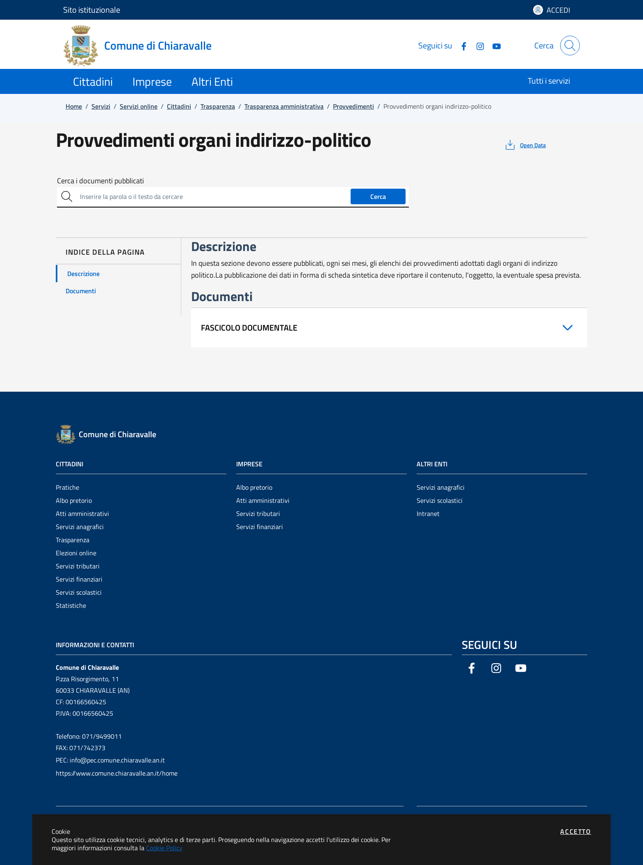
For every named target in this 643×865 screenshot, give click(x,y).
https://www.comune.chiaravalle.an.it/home (117, 773)
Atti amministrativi (82, 513)
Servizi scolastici (79, 592)
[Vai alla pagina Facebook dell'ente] (460, 45)
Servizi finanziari (79, 579)
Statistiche (71, 605)
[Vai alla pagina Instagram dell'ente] (477, 45)
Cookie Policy (164, 848)
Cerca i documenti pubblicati (100, 181)
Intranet (428, 513)
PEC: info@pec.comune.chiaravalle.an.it (110, 760)
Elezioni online (76, 553)
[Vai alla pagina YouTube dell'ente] (493, 45)
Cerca (378, 196)
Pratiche (67, 487)
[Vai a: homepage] (142, 46)
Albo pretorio (74, 500)
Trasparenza (72, 540)
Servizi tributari (78, 566)
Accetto (575, 831)
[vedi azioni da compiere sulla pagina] (524, 144)
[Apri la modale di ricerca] (570, 45)
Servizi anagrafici (80, 527)
